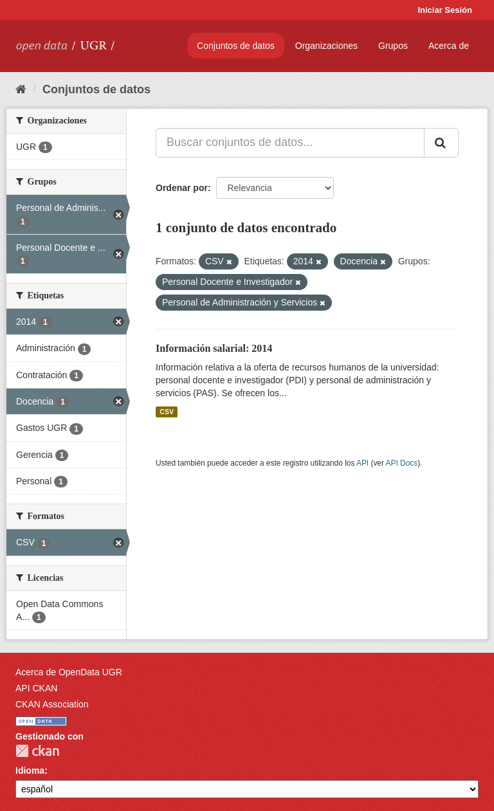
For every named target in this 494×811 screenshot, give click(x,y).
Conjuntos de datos (236, 46)
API (362, 463)
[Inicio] (20, 89)
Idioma (29, 770)
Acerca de (448, 46)
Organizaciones (326, 46)
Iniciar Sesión (444, 10)
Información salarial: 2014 (214, 348)
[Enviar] (441, 143)
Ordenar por (182, 188)
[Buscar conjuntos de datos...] (290, 143)
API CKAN (36, 688)
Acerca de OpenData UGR (68, 672)
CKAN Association (52, 704)
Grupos (393, 46)
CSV (167, 411)
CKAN (37, 751)
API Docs (402, 463)
